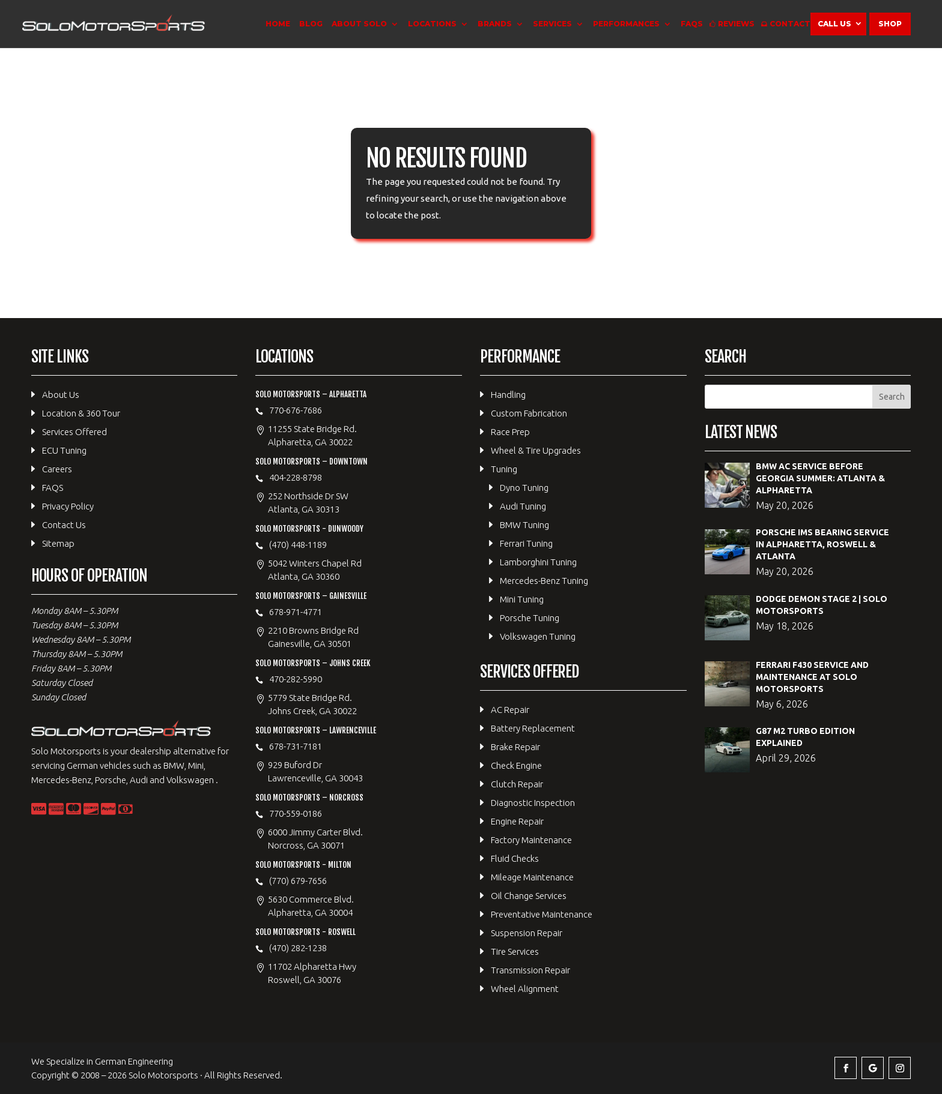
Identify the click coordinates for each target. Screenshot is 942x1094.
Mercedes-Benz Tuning (544, 581)
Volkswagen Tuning (538, 636)
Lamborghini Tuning (538, 562)
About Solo (359, 24)
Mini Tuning (522, 599)
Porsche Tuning (529, 618)
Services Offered (74, 432)
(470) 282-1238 (298, 948)
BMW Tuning (524, 525)
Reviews (736, 24)
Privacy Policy (68, 506)
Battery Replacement (533, 728)
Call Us (834, 23)
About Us (60, 394)
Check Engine (516, 765)
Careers (57, 469)
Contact (790, 24)
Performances (626, 24)
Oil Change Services (529, 896)
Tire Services (515, 951)
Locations (432, 24)
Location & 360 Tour (81, 413)
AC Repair (510, 710)
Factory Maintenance (531, 840)
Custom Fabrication (529, 413)
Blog (311, 24)
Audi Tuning (523, 506)
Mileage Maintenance (532, 877)
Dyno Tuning (524, 487)
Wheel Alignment (525, 989)
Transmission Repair (530, 970)
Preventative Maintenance (541, 914)
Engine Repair (517, 821)
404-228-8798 (295, 477)
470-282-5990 (295, 679)
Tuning (504, 469)
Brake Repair (515, 747)
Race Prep (510, 432)
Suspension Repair (526, 933)
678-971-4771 (295, 612)
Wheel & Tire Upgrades (536, 450)
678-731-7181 (295, 746)
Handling (508, 394)
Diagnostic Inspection (533, 803)
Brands (495, 24)
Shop (890, 23)
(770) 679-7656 (298, 881)
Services (552, 24)
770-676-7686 (295, 410)
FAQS (692, 24)
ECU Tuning (64, 450)
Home (278, 24)
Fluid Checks (515, 858)
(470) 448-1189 (298, 544)
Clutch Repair (517, 784)
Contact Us (64, 525)
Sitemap (58, 543)
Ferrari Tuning (526, 543)
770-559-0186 (295, 813)
